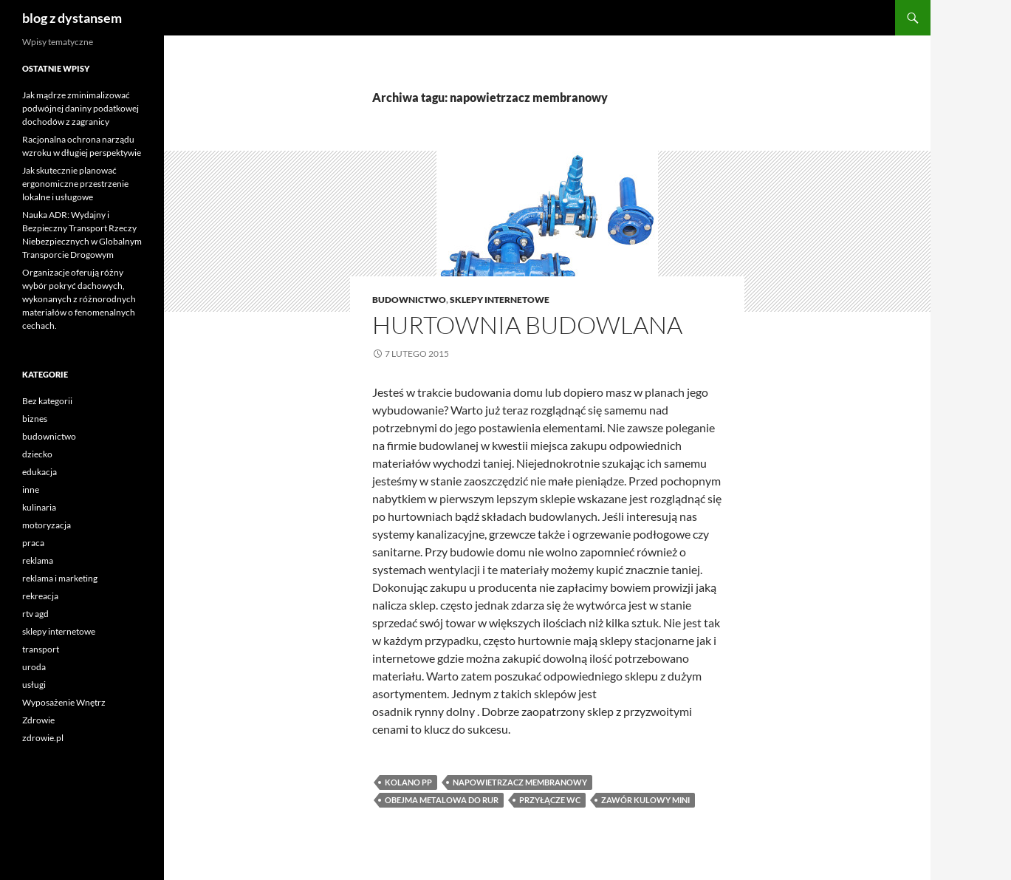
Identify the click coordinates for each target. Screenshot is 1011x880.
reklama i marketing (59, 578)
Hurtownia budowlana (527, 325)
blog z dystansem (72, 18)
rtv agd (35, 613)
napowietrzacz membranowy (520, 782)
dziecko (37, 454)
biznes (34, 418)
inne (30, 489)
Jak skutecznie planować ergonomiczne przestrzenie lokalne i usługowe (75, 183)
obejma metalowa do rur (441, 800)
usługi (34, 684)
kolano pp (408, 782)
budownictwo (409, 299)
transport (40, 649)
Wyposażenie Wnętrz (64, 702)
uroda (34, 666)
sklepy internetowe (499, 299)
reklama (37, 560)
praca (33, 542)
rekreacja (40, 595)
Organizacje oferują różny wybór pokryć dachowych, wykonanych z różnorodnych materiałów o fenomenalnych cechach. (79, 299)
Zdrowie (38, 720)
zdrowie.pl (43, 737)
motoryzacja (46, 525)
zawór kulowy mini (645, 800)
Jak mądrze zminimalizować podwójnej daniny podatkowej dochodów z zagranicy (80, 108)
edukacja (39, 471)
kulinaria (39, 507)
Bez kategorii (47, 400)
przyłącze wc (549, 800)
